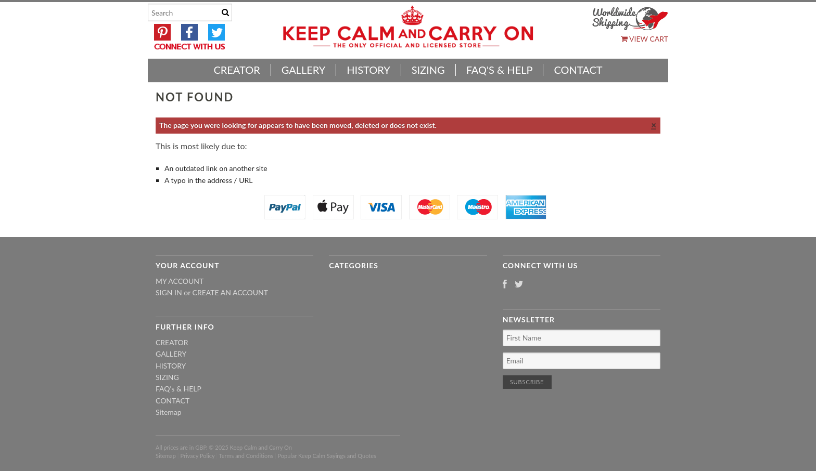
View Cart (644, 38)
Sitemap (169, 412)
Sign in (169, 292)
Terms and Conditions (246, 455)
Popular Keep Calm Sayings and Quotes (327, 455)
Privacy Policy (197, 455)
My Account (179, 281)
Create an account (230, 292)
